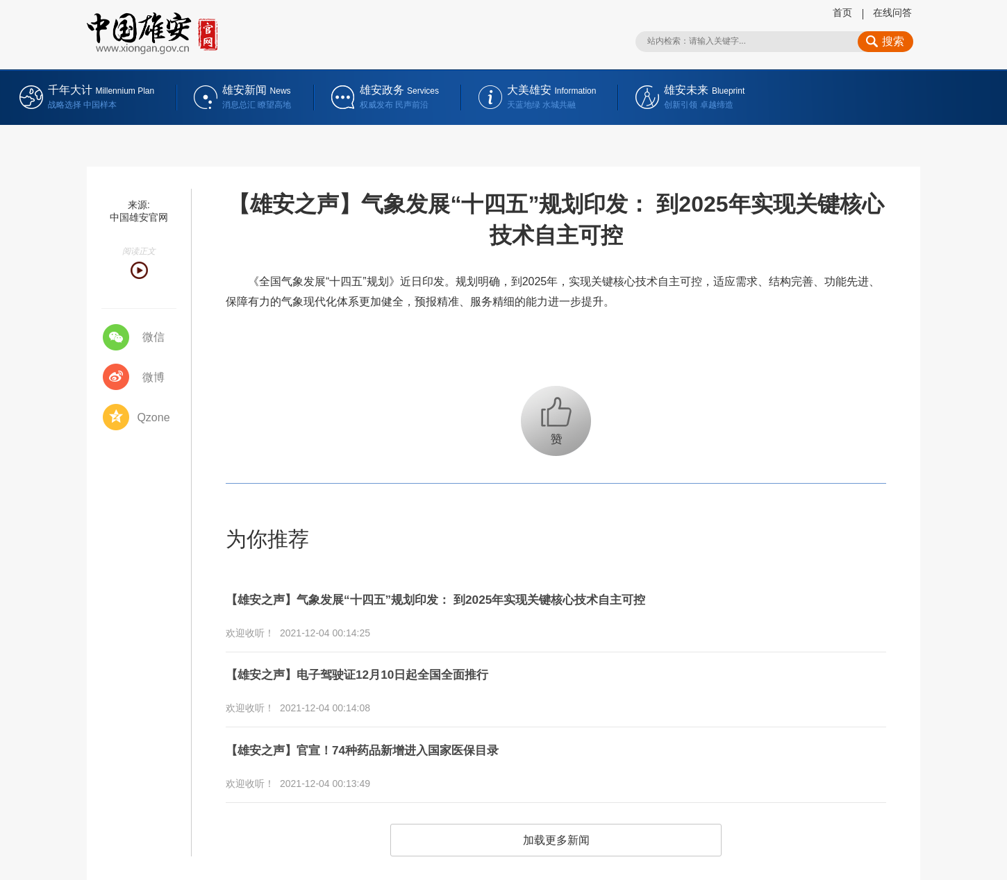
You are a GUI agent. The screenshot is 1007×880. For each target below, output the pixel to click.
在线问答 (892, 12)
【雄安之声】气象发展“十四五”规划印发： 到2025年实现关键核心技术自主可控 (472, 597)
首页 (842, 12)
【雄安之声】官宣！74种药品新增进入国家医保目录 (386, 737)
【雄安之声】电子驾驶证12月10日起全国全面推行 (380, 667)
